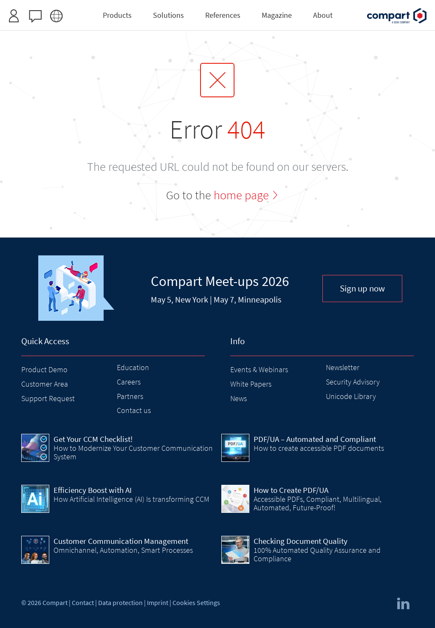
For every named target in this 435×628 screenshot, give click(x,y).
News (238, 398)
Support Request (48, 398)
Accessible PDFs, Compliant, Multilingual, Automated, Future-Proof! (317, 503)
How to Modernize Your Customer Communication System (133, 452)
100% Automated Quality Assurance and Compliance (317, 554)
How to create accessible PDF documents (319, 448)
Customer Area (44, 384)
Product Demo (44, 369)
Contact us (134, 410)
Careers (129, 382)
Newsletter (342, 367)
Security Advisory (353, 382)
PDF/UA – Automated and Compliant (315, 439)
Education (133, 367)
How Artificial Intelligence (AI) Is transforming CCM (131, 499)
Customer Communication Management (121, 541)
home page (241, 195)
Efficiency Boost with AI (93, 490)
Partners (130, 396)
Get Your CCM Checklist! (93, 439)
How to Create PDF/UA (291, 490)
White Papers (250, 384)
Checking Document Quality (300, 541)
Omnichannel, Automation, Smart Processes (123, 550)
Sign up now (362, 288)
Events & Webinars (259, 369)
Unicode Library (351, 396)
